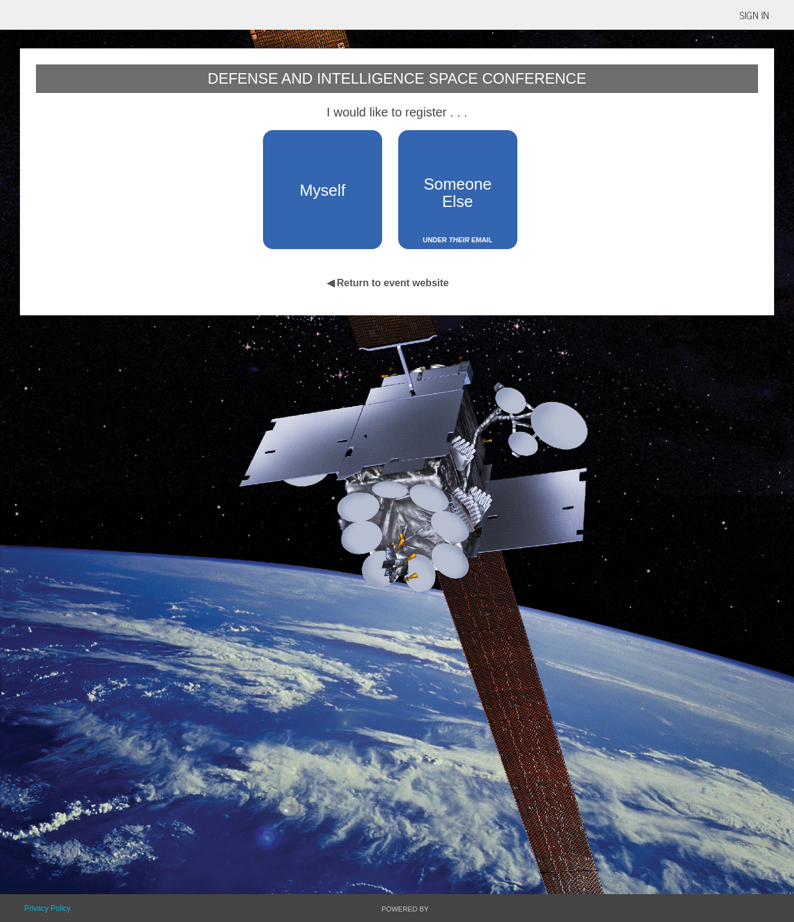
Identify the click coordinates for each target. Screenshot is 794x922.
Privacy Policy (47, 908)
